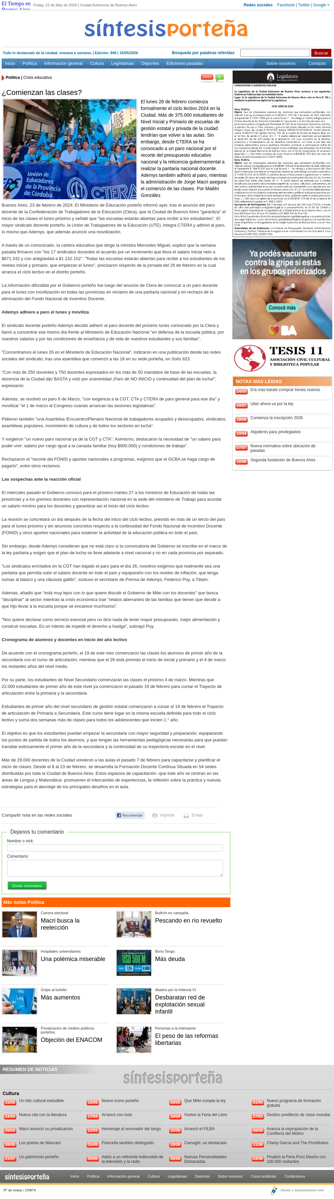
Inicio (10, 63)
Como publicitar (263, 1176)
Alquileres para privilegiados (275, 432)
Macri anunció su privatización (46, 1128)
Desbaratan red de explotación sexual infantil (180, 1004)
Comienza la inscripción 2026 (276, 417)
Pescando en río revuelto (188, 920)
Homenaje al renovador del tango (131, 1128)
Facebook (286, 5)
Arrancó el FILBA (199, 1128)
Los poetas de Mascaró (40, 1143)
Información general (63, 63)
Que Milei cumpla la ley (205, 1100)
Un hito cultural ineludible (41, 1100)
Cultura (97, 63)
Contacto (317, 63)
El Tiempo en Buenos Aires (16, 6)
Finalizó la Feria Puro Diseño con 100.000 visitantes (296, 1159)
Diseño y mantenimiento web (302, 1190)
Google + (321, 5)
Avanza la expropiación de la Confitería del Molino (292, 1131)
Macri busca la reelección (60, 924)
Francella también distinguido (128, 1143)
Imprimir (167, 815)
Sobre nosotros (281, 63)
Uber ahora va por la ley (271, 403)
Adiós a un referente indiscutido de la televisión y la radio (132, 1159)
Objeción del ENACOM (71, 1040)
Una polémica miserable (73, 959)
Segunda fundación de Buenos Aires (282, 460)
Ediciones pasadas (184, 63)
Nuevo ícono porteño (120, 1100)
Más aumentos (60, 997)
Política (29, 63)
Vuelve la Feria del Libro (205, 1114)
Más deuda (170, 959)
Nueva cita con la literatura (43, 1114)
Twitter (304, 5)
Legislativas (122, 63)
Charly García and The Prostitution (298, 1143)
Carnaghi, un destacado (205, 1143)
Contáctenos (295, 1176)
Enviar (197, 815)
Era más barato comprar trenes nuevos (285, 389)
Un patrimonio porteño (39, 1157)
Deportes (150, 63)
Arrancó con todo (117, 1114)
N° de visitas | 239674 (19, 1190)
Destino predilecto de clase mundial (298, 1114)
